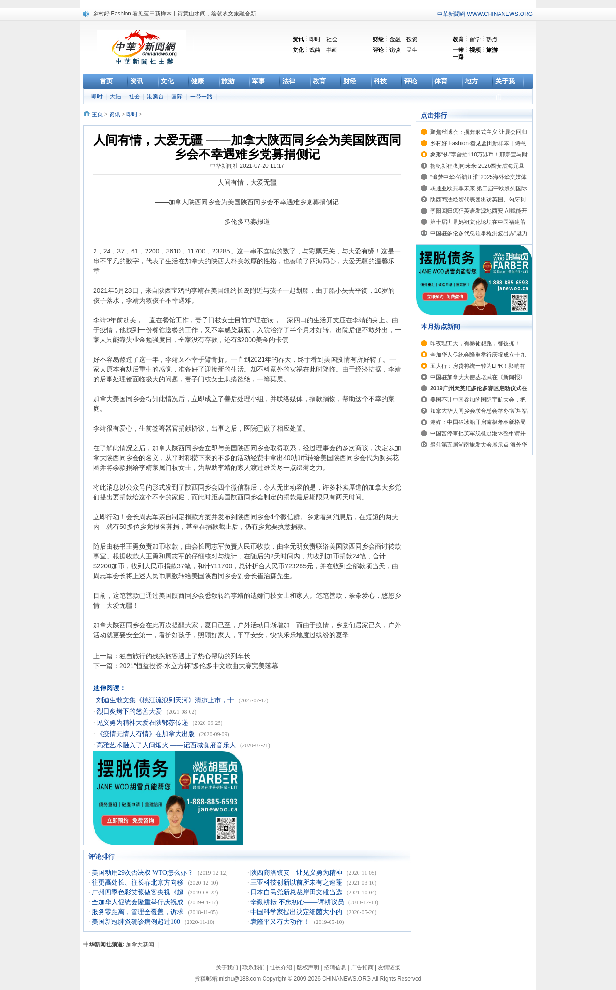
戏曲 (315, 50)
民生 (412, 50)
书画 (331, 50)
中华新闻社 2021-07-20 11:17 (247, 166)
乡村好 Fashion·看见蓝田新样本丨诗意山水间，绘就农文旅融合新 (174, 13)
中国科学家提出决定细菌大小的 (297, 912)
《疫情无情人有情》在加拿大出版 (146, 733)
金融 (395, 39)
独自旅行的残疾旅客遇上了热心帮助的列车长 (184, 656)
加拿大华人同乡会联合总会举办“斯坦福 (479, 411)
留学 (475, 39)
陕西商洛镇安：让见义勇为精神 (297, 872)
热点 (492, 39)
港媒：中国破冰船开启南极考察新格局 (478, 422)
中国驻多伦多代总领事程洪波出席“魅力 (479, 233)
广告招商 (362, 967)
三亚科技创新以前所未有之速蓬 (297, 882)
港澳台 (156, 96)
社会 (331, 39)
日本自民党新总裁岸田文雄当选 (297, 892)
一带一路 (202, 96)
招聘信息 (335, 967)
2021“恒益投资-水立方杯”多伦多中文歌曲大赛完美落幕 (198, 666)
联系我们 (253, 967)
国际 (177, 96)
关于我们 (227, 967)
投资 (412, 39)
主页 (97, 114)
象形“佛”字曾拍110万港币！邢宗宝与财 (479, 154)
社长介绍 (281, 967)
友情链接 (389, 967)
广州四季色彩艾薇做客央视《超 (138, 892)
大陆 (116, 96)
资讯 (114, 114)
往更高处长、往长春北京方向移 (138, 882)
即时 (315, 39)
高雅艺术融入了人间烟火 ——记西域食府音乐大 (166, 745)
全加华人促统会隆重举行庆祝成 (138, 902)
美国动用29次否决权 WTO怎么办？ (143, 872)
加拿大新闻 (140, 944)
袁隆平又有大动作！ (280, 921)
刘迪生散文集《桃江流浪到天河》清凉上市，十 (166, 700)
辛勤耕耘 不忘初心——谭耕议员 (297, 902)
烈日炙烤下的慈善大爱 (130, 711)
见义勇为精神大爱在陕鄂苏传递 (143, 722)
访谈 (395, 50)
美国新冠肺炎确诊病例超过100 (137, 921)
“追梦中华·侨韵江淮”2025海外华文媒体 (478, 177)
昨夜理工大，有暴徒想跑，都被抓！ (475, 343)
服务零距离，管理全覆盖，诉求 (138, 912)
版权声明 (308, 967)
